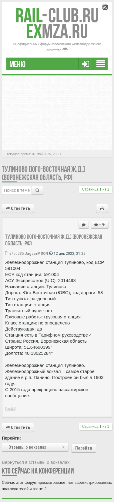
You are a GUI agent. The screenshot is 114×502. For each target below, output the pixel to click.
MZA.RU (57, 31)
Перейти (83, 448)
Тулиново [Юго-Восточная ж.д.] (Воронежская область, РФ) (43, 173)
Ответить (18, 208)
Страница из (95, 189)
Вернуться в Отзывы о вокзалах (35, 462)
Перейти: (11, 438)
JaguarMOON (36, 253)
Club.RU (57, 15)
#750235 (14, 253)
